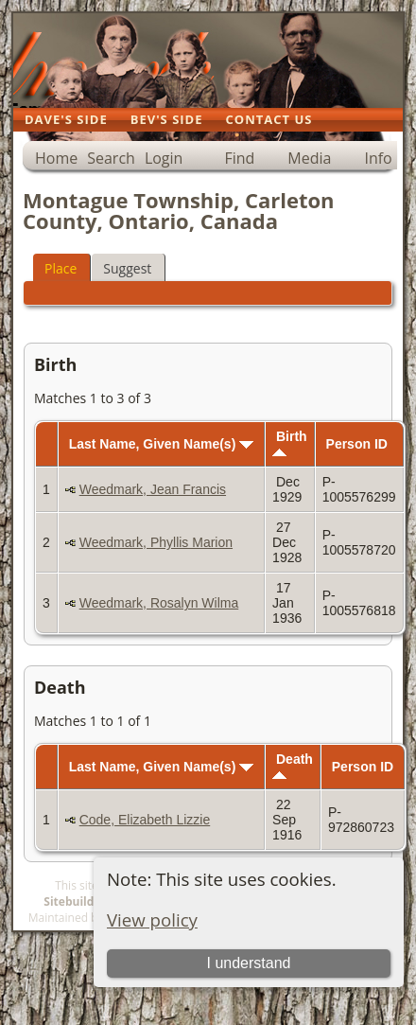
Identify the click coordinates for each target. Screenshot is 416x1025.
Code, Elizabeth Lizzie (145, 819)
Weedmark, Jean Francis (152, 489)
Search (111, 158)
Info (377, 158)
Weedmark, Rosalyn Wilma (159, 602)
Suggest (127, 268)
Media (309, 158)
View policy (152, 919)
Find (239, 158)
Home (56, 158)
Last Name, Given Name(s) (161, 443)
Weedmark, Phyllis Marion (156, 542)
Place (60, 268)
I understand (248, 963)
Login (164, 158)
